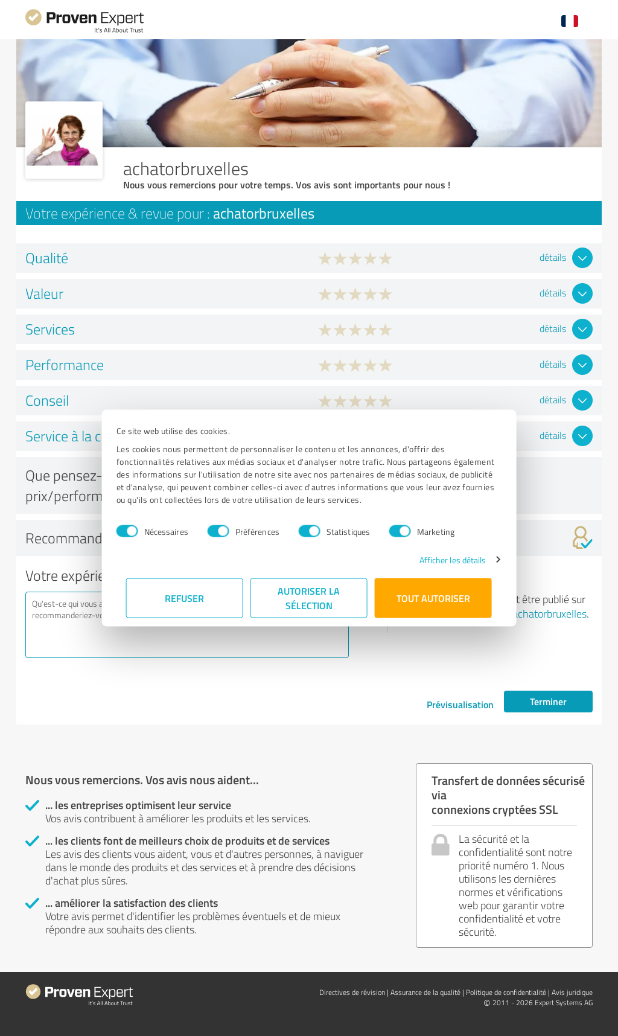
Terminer (548, 701)
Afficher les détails (442, 559)
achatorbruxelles (549, 613)
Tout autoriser (433, 597)
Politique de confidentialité (506, 992)
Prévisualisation (460, 704)
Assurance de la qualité (425, 992)
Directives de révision (352, 992)
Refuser (185, 597)
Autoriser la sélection (309, 597)
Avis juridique (572, 992)
